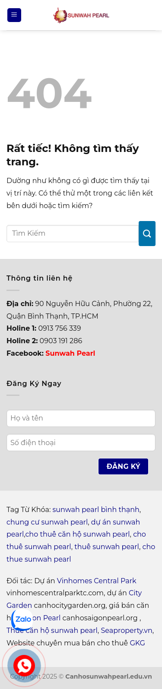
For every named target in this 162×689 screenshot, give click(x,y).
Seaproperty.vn (126, 630)
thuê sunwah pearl (106, 547)
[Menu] (14, 15)
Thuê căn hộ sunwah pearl (52, 630)
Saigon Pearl (38, 618)
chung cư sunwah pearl (47, 522)
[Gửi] (147, 233)
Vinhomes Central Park (97, 581)
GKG (137, 643)
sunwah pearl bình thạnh (96, 510)
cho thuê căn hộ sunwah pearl (77, 534)
